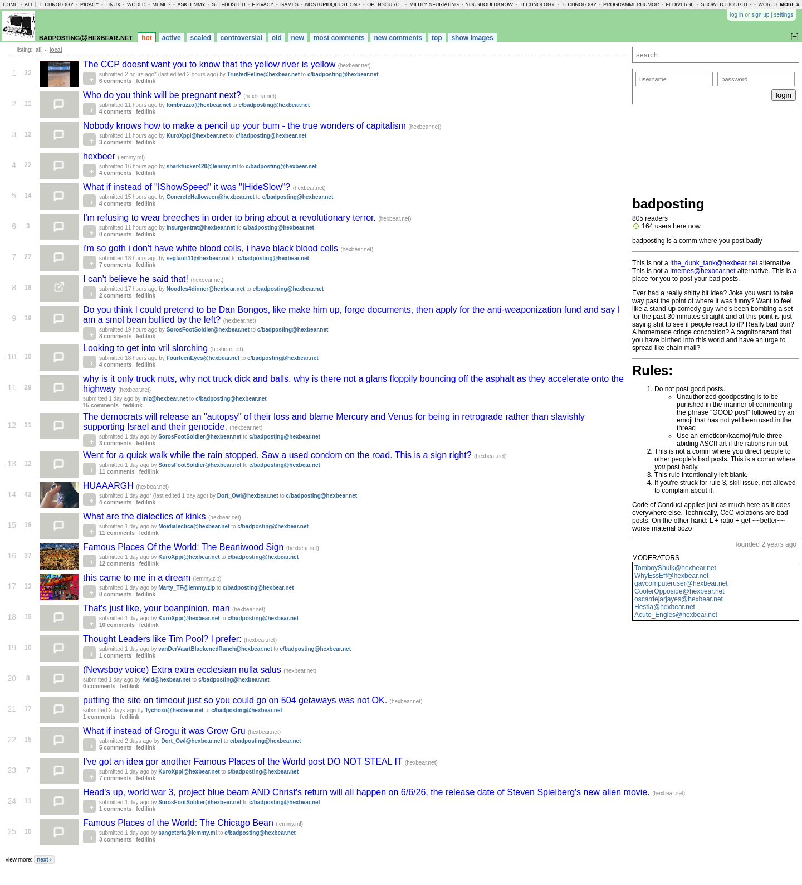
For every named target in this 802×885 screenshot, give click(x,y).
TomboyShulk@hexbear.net (675, 568)
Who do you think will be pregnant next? (163, 95)
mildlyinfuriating (434, 4)
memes (161, 4)
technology (56, 4)
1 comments (115, 656)
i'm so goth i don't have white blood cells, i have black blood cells (211, 248)
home (10, 4)
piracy (89, 4)
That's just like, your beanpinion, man (157, 608)
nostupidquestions (333, 4)
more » (789, 4)
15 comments (101, 405)
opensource (385, 4)
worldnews (775, 4)
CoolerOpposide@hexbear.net (679, 591)
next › (44, 860)
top (437, 38)
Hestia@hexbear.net (664, 607)
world (136, 4)
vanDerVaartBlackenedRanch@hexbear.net (215, 649)
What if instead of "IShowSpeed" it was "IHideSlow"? (188, 187)
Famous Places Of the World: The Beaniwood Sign (184, 547)
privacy (262, 4)
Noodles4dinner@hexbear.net (206, 289)
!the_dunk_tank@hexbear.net (713, 263)
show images (472, 38)
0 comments (115, 234)
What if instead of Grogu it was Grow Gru (165, 731)
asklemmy (191, 4)
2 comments (115, 296)
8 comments (115, 336)
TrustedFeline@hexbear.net (263, 74)
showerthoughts (726, 4)
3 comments (115, 142)
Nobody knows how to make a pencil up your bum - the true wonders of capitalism (245, 125)
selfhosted (228, 4)
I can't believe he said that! (136, 279)
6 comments (115, 81)
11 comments (117, 472)
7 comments (115, 265)
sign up (760, 15)
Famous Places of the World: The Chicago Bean (179, 823)
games (289, 4)
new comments (398, 38)
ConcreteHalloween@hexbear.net (211, 197)
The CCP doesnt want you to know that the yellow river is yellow (210, 64)
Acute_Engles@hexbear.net (675, 615)
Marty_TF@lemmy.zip (186, 588)
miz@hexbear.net (165, 399)
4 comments (115, 112)
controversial (241, 38)
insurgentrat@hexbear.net (201, 228)
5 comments (115, 748)
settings (783, 15)
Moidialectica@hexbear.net (193, 526)
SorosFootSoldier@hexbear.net (208, 330)
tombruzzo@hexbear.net (199, 105)
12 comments (117, 564)
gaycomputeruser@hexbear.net (681, 583)
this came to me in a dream (138, 577)
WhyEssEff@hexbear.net (671, 576)
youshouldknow (489, 4)
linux (112, 4)
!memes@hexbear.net (703, 271)
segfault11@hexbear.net (199, 258)
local (56, 50)
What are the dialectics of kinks (145, 516)
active (171, 38)
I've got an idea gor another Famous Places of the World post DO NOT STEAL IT (244, 761)
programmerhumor (631, 4)
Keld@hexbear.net (166, 680)
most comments (339, 38)
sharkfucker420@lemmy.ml (202, 166)
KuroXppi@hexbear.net (197, 136)
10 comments (117, 625)
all (29, 4)
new (297, 38)
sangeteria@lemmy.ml (187, 833)
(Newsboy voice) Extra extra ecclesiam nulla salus (183, 669)
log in (737, 15)
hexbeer (100, 156)
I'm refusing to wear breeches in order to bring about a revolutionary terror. (230, 217)
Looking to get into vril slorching (147, 348)
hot (146, 38)
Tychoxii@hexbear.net (174, 710)
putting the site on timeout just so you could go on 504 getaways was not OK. (236, 700)
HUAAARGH (109, 485)
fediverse (680, 4)
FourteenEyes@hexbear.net (203, 358)
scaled (200, 38)
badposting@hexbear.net (86, 37)
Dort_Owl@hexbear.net (247, 496)
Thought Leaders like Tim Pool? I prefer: (163, 639)
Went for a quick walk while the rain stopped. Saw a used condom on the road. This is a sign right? (278, 455)
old (277, 38)
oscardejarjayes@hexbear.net (678, 599)
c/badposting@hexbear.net (343, 74)
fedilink (145, 81)
